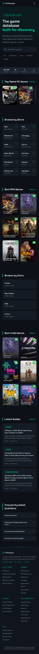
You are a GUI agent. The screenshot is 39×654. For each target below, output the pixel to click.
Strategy (24, 580)
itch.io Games (7, 611)
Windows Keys (26, 602)
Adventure (24, 577)
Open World (25, 590)
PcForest (8, 552)
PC (5, 55)
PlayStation (13, 55)
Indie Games (25, 583)
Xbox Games (6, 577)
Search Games (7, 630)
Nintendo (30, 55)
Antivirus (24, 608)
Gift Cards (24, 615)
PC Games (6, 571)
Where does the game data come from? (19, 523)
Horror (23, 586)
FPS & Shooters (26, 574)
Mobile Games (7, 583)
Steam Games (7, 602)
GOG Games (6, 608)
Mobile (6, 59)
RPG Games (25, 571)
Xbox (21, 55)
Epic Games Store (8, 605)
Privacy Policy (7, 636)
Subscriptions (25, 618)
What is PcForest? (19, 515)
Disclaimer (6, 640)
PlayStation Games (9, 574)
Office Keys (25, 605)
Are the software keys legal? (19, 538)
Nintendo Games (8, 580)
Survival (23, 593)
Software (24, 621)
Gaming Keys (25, 611)
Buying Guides (7, 633)
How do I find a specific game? (19, 531)
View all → (33, 82)
